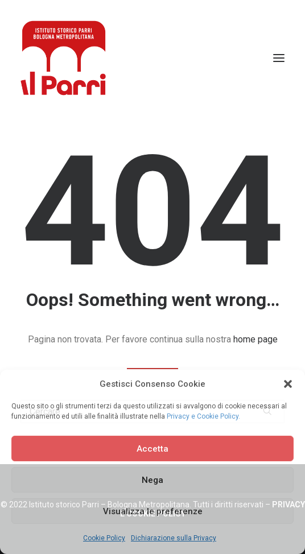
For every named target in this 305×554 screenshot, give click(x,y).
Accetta (152, 449)
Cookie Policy (104, 538)
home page (255, 339)
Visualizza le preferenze (153, 511)
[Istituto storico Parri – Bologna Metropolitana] (63, 58)
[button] (288, 384)
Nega (152, 480)
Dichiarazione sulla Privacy (173, 538)
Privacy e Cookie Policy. (203, 416)
